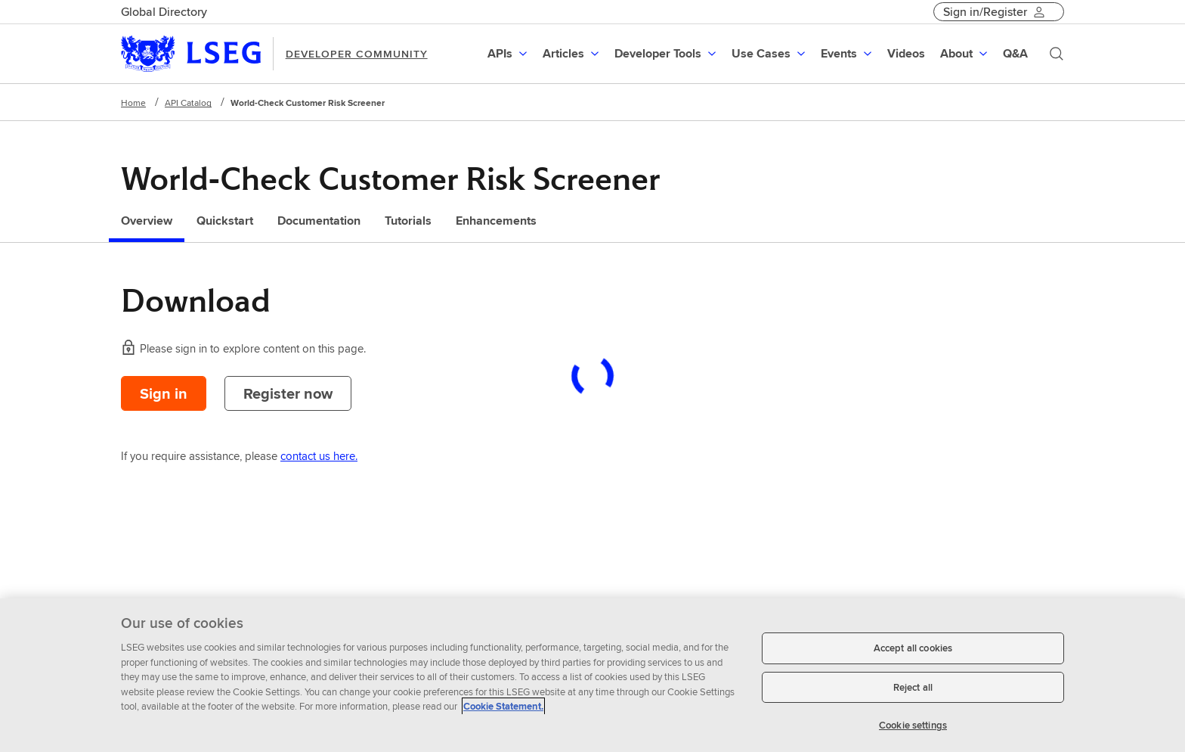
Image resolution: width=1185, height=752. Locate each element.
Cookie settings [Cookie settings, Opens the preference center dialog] (913, 725)
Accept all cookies (913, 648)
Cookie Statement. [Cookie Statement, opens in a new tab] (503, 706)
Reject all (913, 687)
